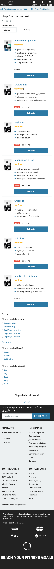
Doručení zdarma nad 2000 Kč (13, 10)
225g (6, 380)
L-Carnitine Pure (9, 495)
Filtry (27, 29)
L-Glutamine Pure (9, 480)
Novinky (32, 473)
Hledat (34, 3)
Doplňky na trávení (12, 336)
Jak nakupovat (35, 439)
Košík (49, 3)
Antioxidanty (9, 326)
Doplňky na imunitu (12, 330)
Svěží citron (9, 359)
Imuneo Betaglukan (25, 40)
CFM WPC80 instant (10, 473)
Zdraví (8, 21)
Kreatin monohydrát (10, 498)
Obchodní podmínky (37, 443)
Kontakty (33, 461)
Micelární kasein (8, 484)
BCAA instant (7, 477)
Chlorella (19, 200)
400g (6, 383)
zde (4, 516)
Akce (31, 498)
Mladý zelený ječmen (25, 275)
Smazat (27, 402)
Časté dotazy (34, 436)
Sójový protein (8, 491)
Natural (7, 355)
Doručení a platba (36, 432)
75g (5, 373)
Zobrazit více (7, 342)
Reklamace (33, 450)
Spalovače (33, 495)
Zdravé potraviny (36, 491)
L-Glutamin (20, 84)
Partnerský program (37, 446)
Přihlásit (40, 415)
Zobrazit (31, 75)
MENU (3, 3)
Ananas (7, 352)
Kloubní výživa (35, 487)
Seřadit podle (8, 25)
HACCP (40, 535)
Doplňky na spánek (12, 333)
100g (6, 377)
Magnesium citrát (24, 159)
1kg (5, 370)
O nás (31, 457)
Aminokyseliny (10, 323)
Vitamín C (6, 487)
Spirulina (19, 238)
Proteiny (32, 477)
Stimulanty (33, 484)
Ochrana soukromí (36, 454)
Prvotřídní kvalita (40, 9)
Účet (42, 3)
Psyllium (19, 122)
